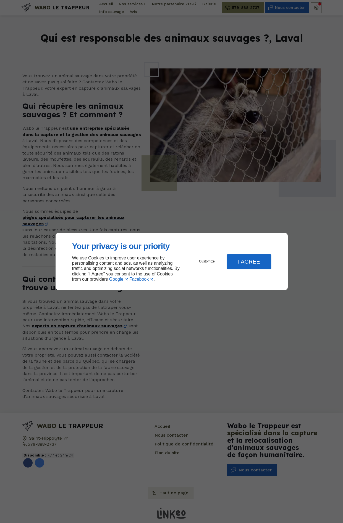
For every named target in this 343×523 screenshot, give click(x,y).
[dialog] (172, 261)
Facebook (139, 279)
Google (116, 279)
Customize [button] (207, 261)
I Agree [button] (249, 262)
